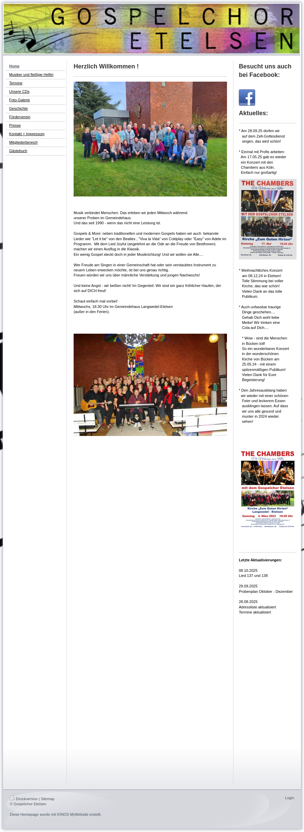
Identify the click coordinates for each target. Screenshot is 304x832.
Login (289, 798)
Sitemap (47, 799)
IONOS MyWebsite (73, 814)
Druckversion (24, 799)
